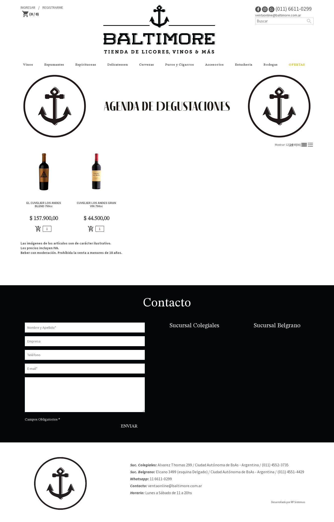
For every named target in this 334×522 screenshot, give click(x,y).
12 (287, 144)
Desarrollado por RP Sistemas (288, 502)
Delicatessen (117, 64)
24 (291, 144)
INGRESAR (28, 7)
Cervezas (146, 64)
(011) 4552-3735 (275, 464)
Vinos (28, 64)
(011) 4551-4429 (290, 471)
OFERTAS (297, 64)
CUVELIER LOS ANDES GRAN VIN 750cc (96, 204)
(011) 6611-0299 (290, 8)
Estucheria (243, 64)
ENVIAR (129, 426)
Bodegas (270, 64)
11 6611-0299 (161, 478)
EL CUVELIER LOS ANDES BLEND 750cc (43, 204)
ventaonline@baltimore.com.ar (278, 15)
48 (294, 144)
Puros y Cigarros (179, 64)
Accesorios (214, 64)
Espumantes (54, 64)
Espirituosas (85, 64)
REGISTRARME (52, 7)
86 (298, 144)
